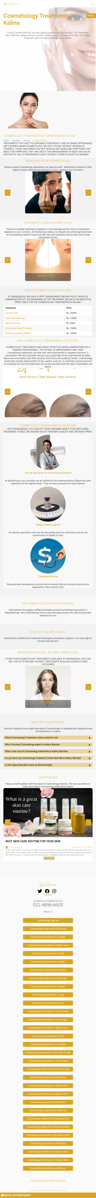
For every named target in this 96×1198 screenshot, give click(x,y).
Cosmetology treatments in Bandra (48, 1102)
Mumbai (16, 141)
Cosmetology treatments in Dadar (48, 961)
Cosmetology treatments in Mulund (48, 1143)
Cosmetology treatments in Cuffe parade (48, 1011)
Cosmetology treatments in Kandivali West (48, 1127)
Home (6, 141)
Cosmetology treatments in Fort (48, 1003)
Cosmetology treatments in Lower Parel (48, 1061)
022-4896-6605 (48, 904)
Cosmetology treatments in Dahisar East (48, 1151)
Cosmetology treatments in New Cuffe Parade (48, 1052)
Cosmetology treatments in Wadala (48, 1044)
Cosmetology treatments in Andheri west (48, 945)
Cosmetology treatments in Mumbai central (48, 1135)
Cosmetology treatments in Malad (48, 986)
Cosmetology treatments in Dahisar (48, 1168)
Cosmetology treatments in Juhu (48, 994)
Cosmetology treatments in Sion (48, 1036)
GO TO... (91, 16)
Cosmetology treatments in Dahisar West (48, 1160)
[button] (92, 4)
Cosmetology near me (48, 920)
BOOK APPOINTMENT (16, 1195)
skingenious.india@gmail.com (48, 901)
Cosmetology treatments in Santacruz (48, 1110)
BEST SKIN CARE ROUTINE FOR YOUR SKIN (33, 841)
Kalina (27, 141)
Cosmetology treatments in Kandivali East (48, 1118)
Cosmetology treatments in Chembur (48, 970)
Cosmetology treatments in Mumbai (48, 928)
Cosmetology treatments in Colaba (48, 937)
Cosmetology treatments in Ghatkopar (48, 978)
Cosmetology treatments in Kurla (47, 953)
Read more (49, 858)
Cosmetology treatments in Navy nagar (48, 1019)
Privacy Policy (59, 1190)
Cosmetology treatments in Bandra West (48, 1094)
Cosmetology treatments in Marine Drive (48, 1027)
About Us (48, 911)
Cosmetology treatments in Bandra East (48, 1085)
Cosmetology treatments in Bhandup (48, 1077)
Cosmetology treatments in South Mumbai (48, 1069)
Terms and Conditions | (41, 1190)
